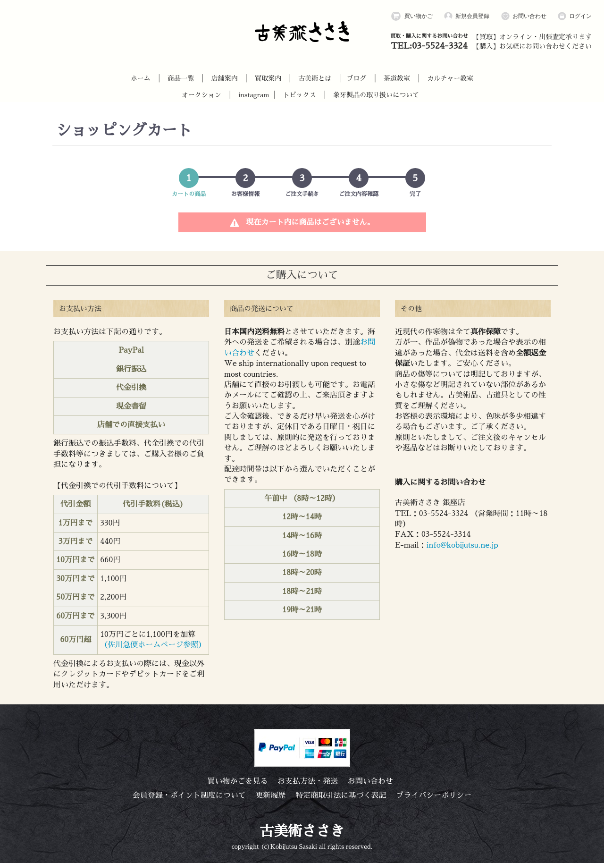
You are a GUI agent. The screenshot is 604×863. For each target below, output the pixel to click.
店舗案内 (224, 78)
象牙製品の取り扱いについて (376, 95)
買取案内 (268, 78)
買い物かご (412, 16)
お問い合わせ (523, 16)
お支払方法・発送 (307, 781)
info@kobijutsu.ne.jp (462, 545)
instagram (253, 95)
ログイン (574, 16)
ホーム (141, 78)
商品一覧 (181, 78)
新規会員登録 (466, 16)
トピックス (299, 95)
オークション (201, 95)
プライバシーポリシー (433, 795)
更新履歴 (271, 795)
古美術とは (314, 78)
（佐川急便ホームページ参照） (153, 645)
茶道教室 (397, 78)
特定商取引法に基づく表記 (340, 795)
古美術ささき (302, 831)
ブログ (357, 78)
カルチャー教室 (450, 78)
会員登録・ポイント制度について (189, 795)
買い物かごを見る (237, 781)
